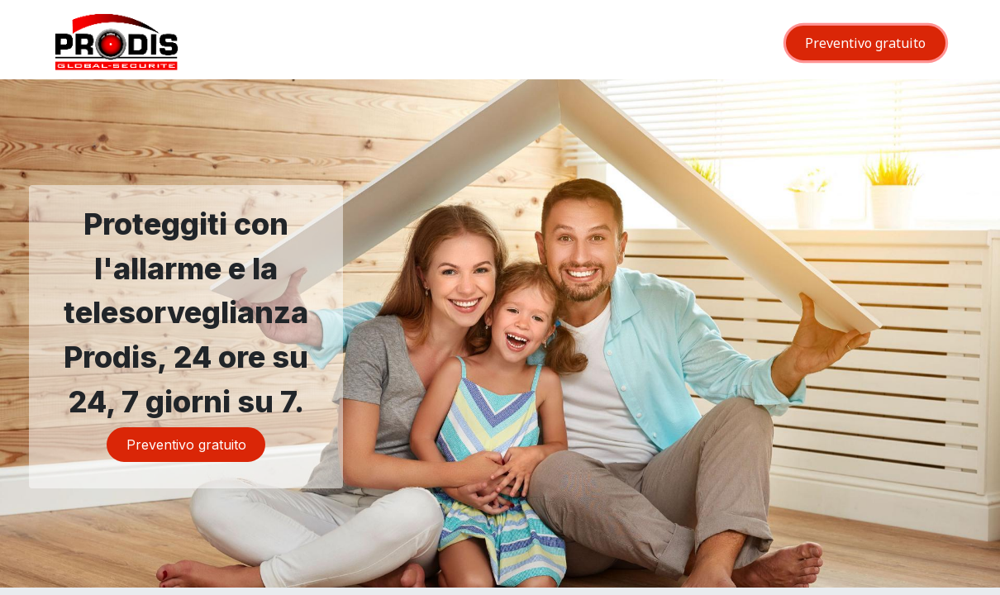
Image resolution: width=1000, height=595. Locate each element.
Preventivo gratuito (865, 43)
